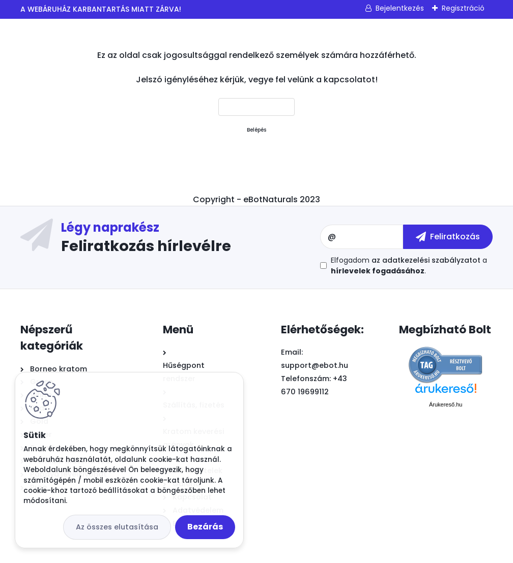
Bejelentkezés (400, 8)
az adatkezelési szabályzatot (426, 260)
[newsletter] (448, 236)
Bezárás (205, 527)
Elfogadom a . (409, 265)
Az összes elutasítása (117, 527)
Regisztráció (463, 8)
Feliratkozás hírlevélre (146, 245)
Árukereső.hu (445, 404)
